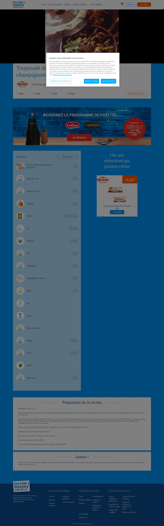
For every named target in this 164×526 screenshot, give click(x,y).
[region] (83, 70)
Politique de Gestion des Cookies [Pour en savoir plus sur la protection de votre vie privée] (62, 75)
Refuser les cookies (91, 81)
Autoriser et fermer (108, 81)
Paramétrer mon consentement (60, 81)
